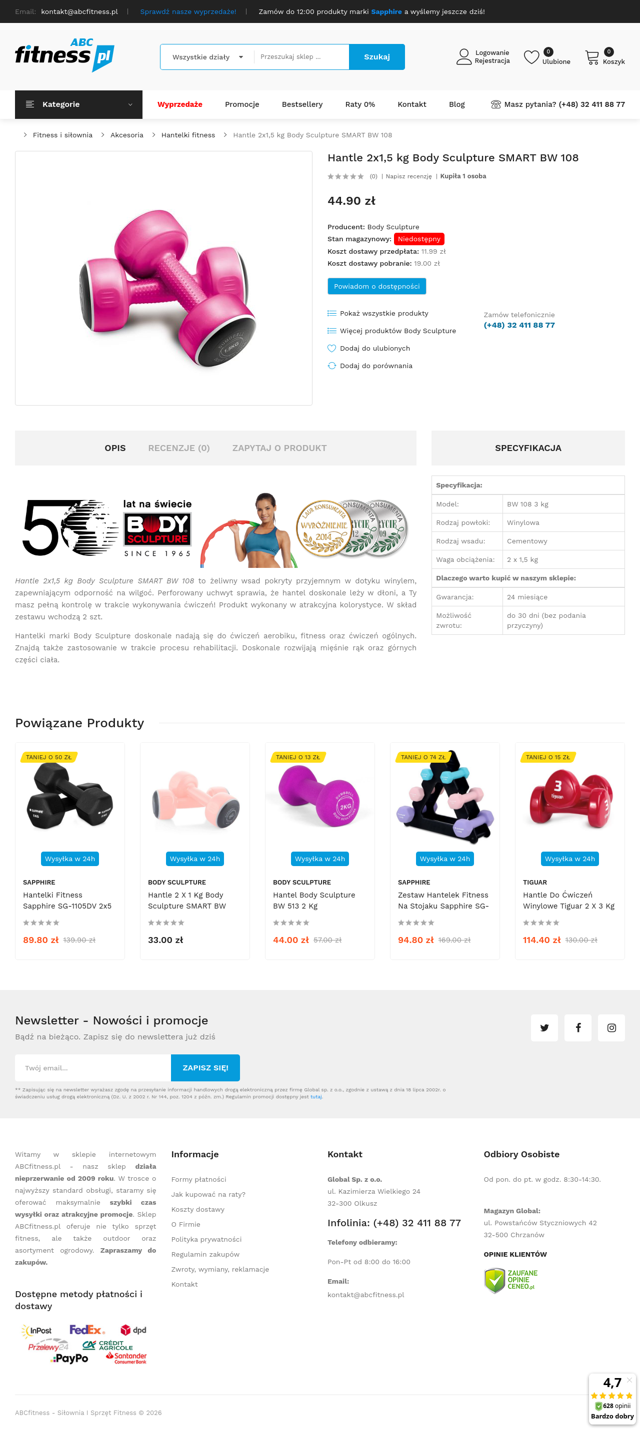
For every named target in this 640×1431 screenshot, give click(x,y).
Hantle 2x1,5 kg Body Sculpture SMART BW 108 (312, 135)
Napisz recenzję (409, 176)
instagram (611, 1027)
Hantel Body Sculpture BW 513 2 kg (314, 901)
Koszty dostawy (198, 1209)
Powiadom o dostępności (377, 286)
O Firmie (186, 1224)
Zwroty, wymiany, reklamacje (221, 1269)
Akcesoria (127, 135)
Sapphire (39, 882)
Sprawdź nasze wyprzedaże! (188, 11)
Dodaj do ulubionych (375, 348)
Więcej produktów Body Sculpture (398, 331)
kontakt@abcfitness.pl (366, 1295)
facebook (578, 1027)
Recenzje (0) (179, 448)
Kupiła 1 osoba (463, 176)
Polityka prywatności (207, 1239)
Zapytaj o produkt (279, 448)
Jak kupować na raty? (209, 1194)
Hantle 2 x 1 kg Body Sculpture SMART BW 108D (187, 906)
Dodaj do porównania (376, 366)
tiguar (535, 882)
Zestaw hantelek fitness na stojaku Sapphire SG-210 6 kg (443, 906)
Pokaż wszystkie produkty (384, 313)
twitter (544, 1027)
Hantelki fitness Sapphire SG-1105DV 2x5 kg (67, 906)
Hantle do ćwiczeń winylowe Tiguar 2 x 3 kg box (568, 906)
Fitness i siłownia (62, 135)
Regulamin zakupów (206, 1254)
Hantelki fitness (189, 135)
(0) (374, 176)
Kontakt (185, 1284)
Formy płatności (199, 1179)
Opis (115, 448)
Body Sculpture (393, 227)
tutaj (316, 1096)
